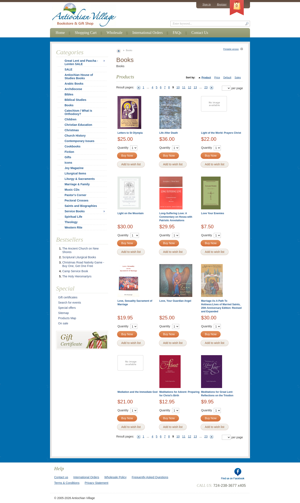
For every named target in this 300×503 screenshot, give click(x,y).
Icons (68, 162)
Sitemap (63, 313)
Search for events (69, 302)
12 (189, 87)
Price (217, 77)
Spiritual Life (73, 216)
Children (70, 119)
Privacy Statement (96, 482)
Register (222, 4)
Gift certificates (68, 297)
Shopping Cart (86, 33)
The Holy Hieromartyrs (76, 276)
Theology (71, 222)
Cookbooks (72, 146)
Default (227, 77)
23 (206, 87)
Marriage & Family (77, 184)
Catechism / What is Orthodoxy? (78, 112)
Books (69, 105)
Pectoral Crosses (76, 200)
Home (60, 33)
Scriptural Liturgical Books (79, 257)
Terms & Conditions (66, 482)
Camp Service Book (75, 271)
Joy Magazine (74, 168)
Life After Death (168, 132)
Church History (75, 135)
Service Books (75, 211)
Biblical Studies (75, 99)
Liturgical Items (75, 173)
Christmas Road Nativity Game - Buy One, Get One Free (83, 264)
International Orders (147, 33)
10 (178, 87)
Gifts (68, 157)
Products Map (67, 318)
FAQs (177, 33)
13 (195, 87)
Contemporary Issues (79, 141)
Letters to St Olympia (130, 132)
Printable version (231, 49)
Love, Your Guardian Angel (175, 300)
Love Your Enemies (212, 213)
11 (183, 87)
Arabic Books (74, 83)
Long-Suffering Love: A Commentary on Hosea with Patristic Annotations (175, 217)
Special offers (67, 307)
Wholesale (114, 33)
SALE (68, 69)
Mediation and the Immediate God (138, 392)
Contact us (61, 477)
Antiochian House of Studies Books (79, 76)
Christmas (69, 130)
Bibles (69, 94)
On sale (63, 323)
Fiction (69, 151)
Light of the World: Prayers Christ (221, 132)
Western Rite (73, 227)
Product (206, 77)
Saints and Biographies (81, 206)
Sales (238, 77)
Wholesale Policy (115, 477)
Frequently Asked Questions (150, 477)
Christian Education (78, 124)
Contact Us (199, 33)
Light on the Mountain (131, 213)
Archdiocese (73, 89)
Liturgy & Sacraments (80, 178)
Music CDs (72, 189)
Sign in (206, 4)
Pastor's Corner (75, 195)
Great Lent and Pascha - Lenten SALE (81, 62)
